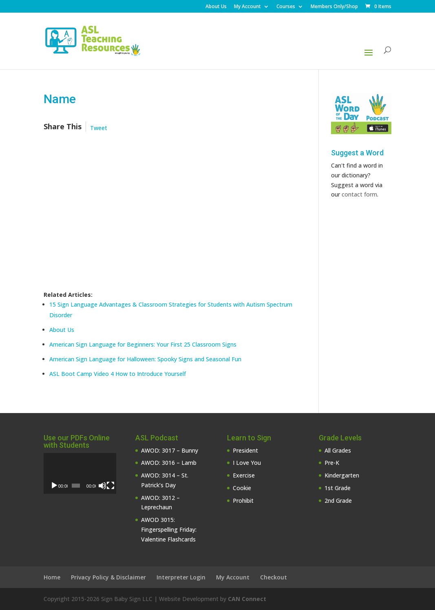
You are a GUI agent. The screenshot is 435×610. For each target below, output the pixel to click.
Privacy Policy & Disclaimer (108, 577)
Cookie (242, 488)
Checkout (273, 577)
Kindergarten (342, 475)
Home (52, 577)
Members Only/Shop (334, 7)
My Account (247, 7)
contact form (359, 194)
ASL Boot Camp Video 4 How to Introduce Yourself (117, 374)
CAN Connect (247, 599)
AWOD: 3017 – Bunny (169, 450)
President (245, 450)
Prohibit (243, 500)
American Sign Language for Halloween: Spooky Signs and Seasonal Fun (145, 359)
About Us (216, 7)
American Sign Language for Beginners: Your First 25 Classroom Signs (142, 344)
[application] (80, 473)
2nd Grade (338, 500)
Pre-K (332, 462)
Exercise (244, 475)
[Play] (54, 486)
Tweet (98, 128)
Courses (285, 7)
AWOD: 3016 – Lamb (169, 462)
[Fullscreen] (110, 486)
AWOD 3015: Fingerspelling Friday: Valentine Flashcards (169, 529)
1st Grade (338, 488)
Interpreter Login (181, 577)
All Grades (338, 450)
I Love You (247, 462)
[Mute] (102, 486)
